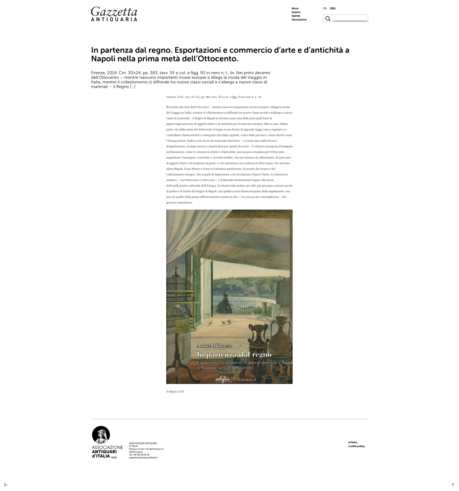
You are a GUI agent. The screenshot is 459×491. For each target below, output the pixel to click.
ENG (332, 8)
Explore (296, 12)
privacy (352, 442)
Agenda (296, 15)
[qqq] (328, 18)
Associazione (299, 19)
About (295, 8)
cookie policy (356, 446)
